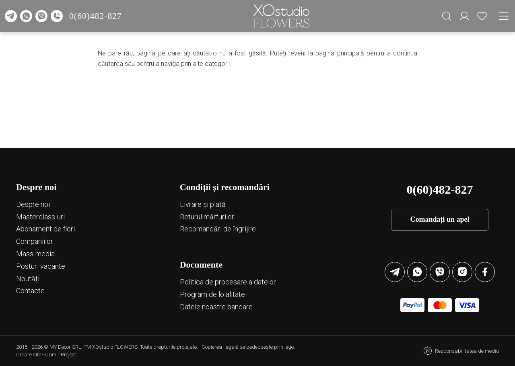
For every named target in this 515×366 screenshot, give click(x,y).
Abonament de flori (45, 229)
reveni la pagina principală (326, 53)
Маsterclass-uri (40, 217)
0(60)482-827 (95, 16)
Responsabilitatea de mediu (467, 351)
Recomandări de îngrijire (218, 229)
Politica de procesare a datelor (228, 282)
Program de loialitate (212, 294)
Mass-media (35, 253)
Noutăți (27, 278)
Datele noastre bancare (216, 307)
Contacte (30, 290)
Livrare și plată (203, 204)
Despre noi (33, 204)
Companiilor (34, 241)
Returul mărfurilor (207, 217)
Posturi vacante (40, 266)
